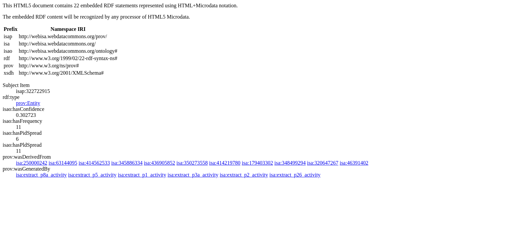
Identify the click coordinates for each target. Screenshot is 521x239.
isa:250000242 (31, 163)
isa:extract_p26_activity (295, 175)
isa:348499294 (290, 163)
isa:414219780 (224, 163)
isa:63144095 (63, 163)
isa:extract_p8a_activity (41, 175)
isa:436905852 (159, 163)
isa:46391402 (354, 163)
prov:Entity (28, 103)
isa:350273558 (192, 163)
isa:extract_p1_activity (142, 175)
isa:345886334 (127, 163)
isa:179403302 (257, 163)
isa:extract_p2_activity (244, 175)
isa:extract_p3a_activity (192, 175)
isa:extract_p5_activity (92, 175)
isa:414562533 (94, 163)
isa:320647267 (322, 163)
